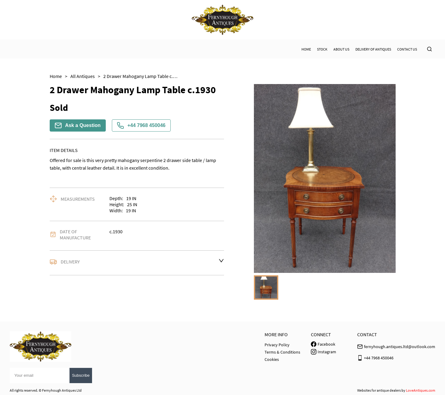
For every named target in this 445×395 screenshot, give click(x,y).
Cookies (272, 359)
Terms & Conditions (282, 352)
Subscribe (81, 375)
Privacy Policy (277, 344)
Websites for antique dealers (379, 390)
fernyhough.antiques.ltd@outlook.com (399, 346)
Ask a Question (78, 125)
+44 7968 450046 (141, 125)
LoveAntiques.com (420, 390)
